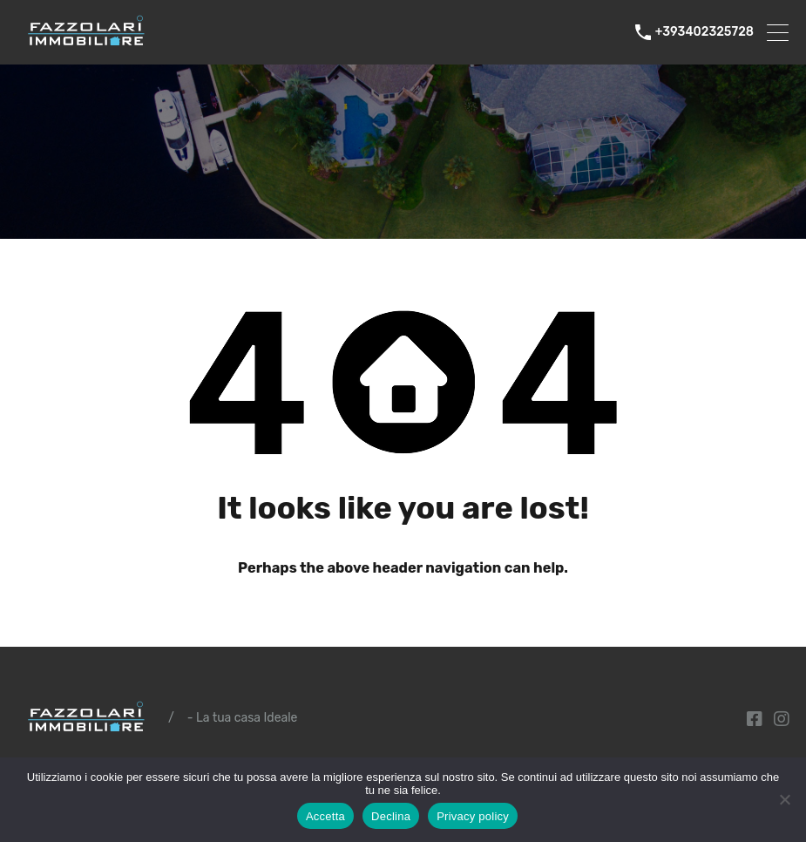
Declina (390, 816)
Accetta (325, 816)
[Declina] (784, 801)
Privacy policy (473, 816)
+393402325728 (704, 32)
